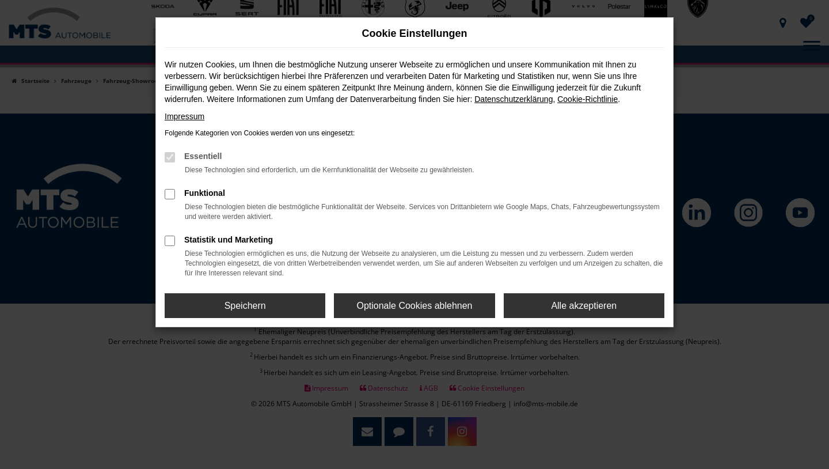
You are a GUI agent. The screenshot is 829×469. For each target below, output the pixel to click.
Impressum (184, 116)
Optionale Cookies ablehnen (414, 306)
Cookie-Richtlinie (587, 99)
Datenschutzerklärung (513, 99)
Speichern (245, 306)
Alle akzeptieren (584, 306)
